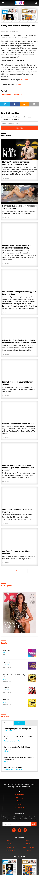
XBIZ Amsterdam (28, 847)
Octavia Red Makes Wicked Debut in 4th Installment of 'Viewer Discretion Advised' (19, 341)
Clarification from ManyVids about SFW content (18, 738)
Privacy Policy (19, 807)
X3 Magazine (6, 586)
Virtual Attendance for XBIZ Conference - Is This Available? (19, 758)
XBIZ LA (28, 841)
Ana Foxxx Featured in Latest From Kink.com (16, 552)
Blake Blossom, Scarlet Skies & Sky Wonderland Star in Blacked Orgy (16, 246)
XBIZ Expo (6, 650)
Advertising (19, 798)
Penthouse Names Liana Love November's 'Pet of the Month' (19, 207)
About (19, 804)
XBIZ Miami (28, 844)
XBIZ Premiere (10, 850)
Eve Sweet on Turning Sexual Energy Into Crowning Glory (19, 293)
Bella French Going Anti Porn (14, 767)
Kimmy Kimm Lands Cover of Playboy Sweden (17, 383)
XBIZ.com (10, 841)
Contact (19, 801)
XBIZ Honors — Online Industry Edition (14, 676)
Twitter (19, 84)
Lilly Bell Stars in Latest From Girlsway (17, 423)
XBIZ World (10, 847)
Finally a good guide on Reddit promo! (17, 729)
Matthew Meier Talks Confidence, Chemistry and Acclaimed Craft (16, 163)
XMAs (29, 850)
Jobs (19, 723)
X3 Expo (6, 688)
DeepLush (24, 79)
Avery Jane (6, 94)
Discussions (8, 723)
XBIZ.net (5, 716)
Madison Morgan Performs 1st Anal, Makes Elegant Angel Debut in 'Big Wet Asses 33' (18, 468)
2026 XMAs (7, 700)
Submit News (19, 795)
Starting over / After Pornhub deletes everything (17, 748)
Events (4, 643)
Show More (19, 571)
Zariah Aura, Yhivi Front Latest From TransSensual (17, 510)
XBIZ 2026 (6, 663)
